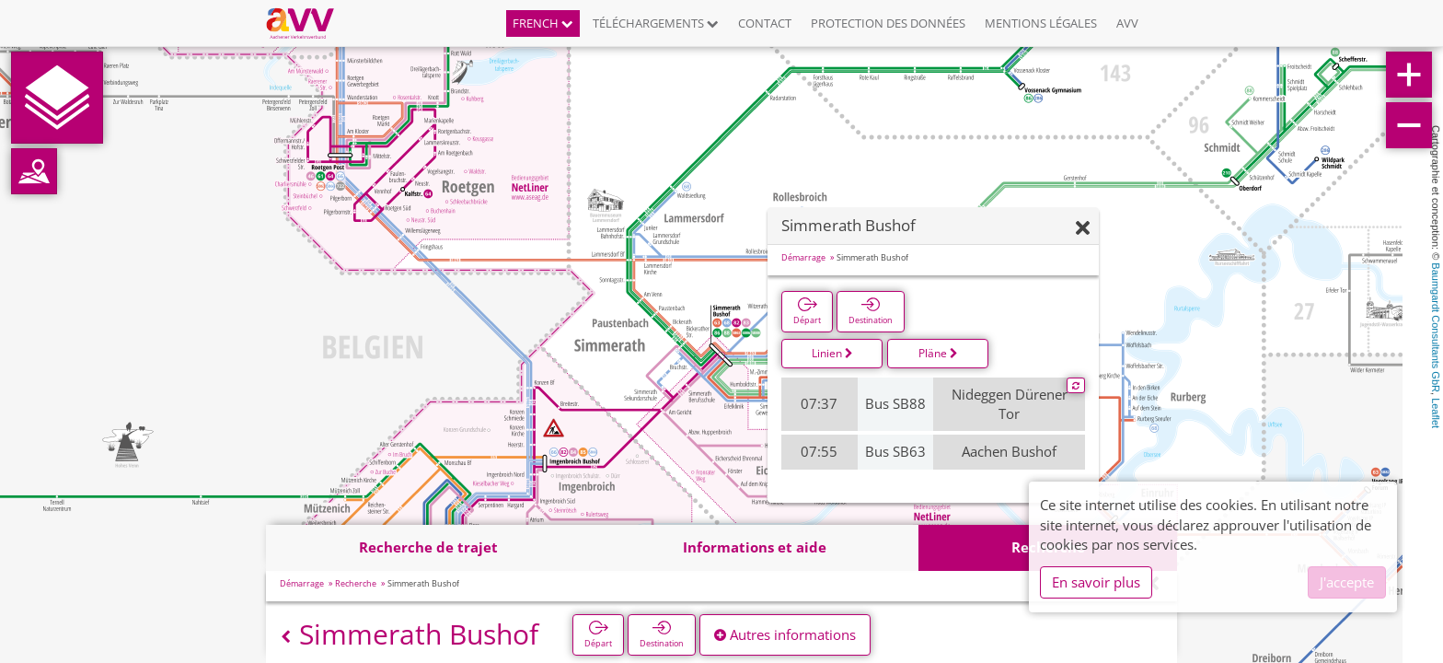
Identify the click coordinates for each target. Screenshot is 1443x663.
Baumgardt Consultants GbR (1435, 327)
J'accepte (1347, 582)
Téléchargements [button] (656, 23)
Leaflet (1435, 413)
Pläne (938, 353)
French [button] (543, 23)
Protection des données (888, 23)
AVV (1127, 23)
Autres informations (785, 634)
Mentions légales (1041, 23)
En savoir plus (1096, 582)
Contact (764, 23)
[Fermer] (1083, 229)
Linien (832, 353)
